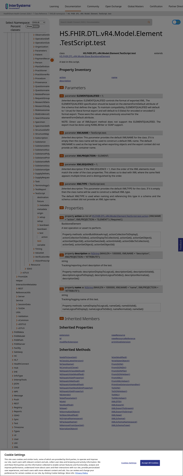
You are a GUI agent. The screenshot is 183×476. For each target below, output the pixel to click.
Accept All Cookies (150, 465)
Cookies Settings (128, 465)
